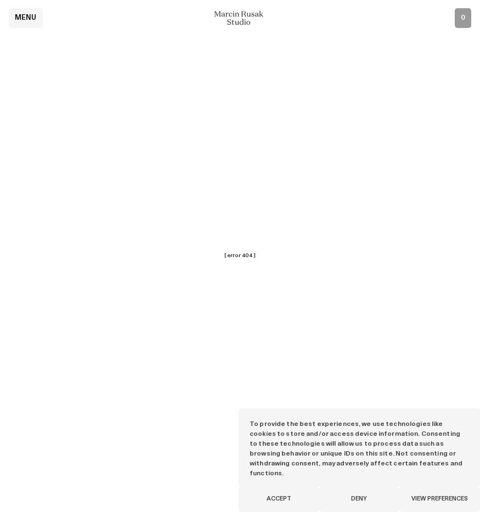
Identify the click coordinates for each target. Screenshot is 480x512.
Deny (359, 499)
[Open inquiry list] (463, 18)
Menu (26, 17)
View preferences (439, 499)
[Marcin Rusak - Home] (240, 17)
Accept (279, 499)
